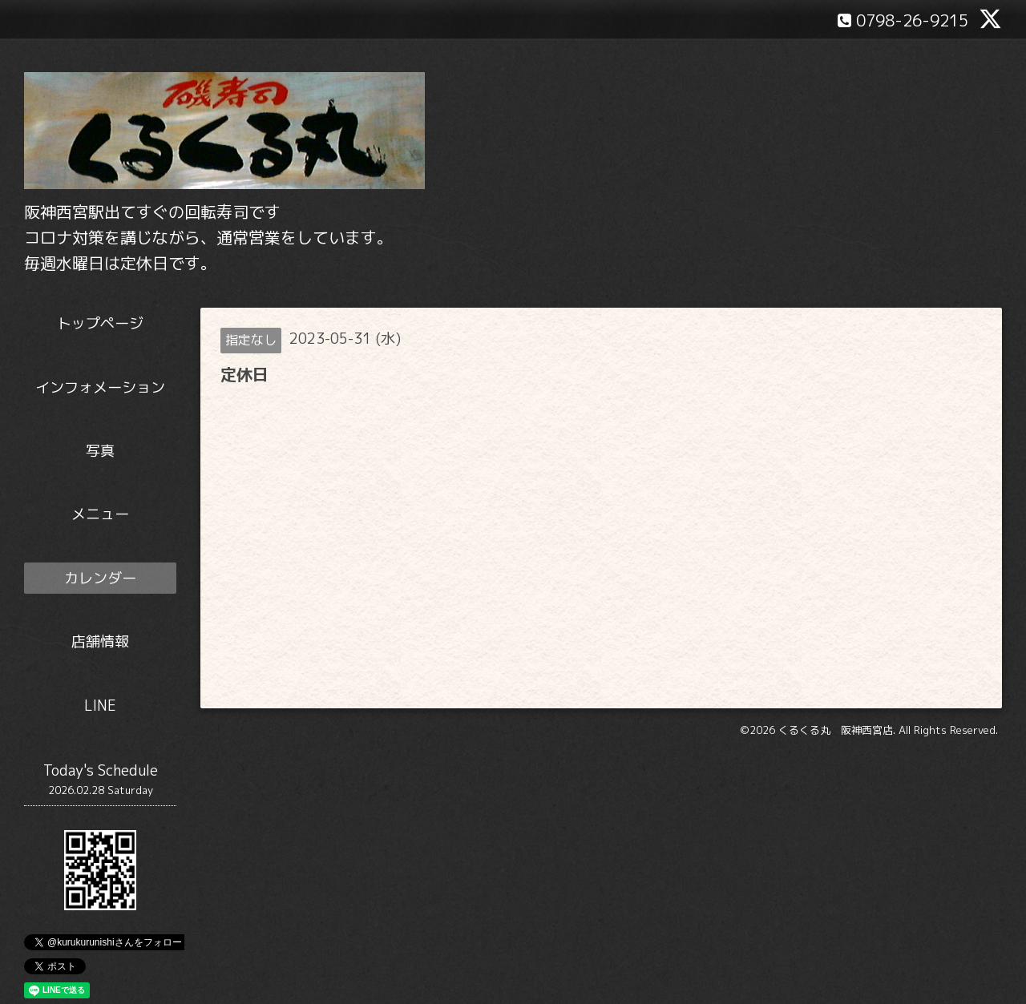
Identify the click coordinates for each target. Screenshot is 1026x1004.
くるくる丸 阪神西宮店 (835, 730)
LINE (100, 706)
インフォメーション (100, 387)
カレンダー (100, 578)
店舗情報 (100, 641)
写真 (100, 451)
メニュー (100, 514)
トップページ (100, 323)
